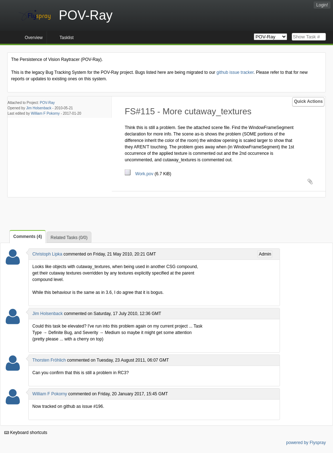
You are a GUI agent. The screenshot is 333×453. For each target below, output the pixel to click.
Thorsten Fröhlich (49, 360)
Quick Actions (308, 101)
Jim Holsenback (39, 108)
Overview (34, 37)
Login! (322, 5)
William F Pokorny (45, 113)
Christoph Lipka (47, 254)
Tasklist (66, 37)
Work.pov (139, 173)
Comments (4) (27, 236)
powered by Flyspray (306, 442)
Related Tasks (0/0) (69, 237)
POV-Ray (47, 103)
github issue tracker (235, 72)
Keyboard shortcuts (25, 432)
